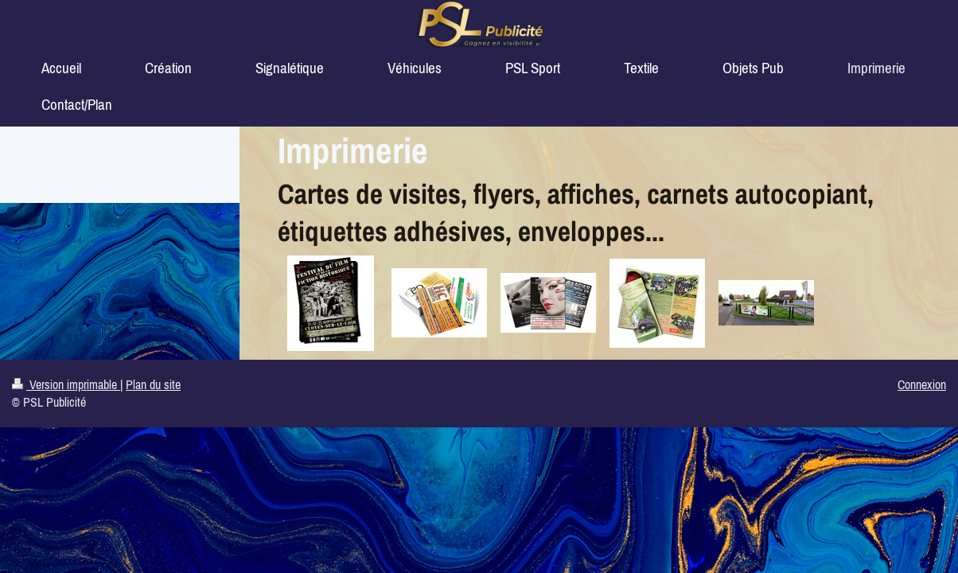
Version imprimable (66, 384)
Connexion (922, 384)
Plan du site (153, 384)
